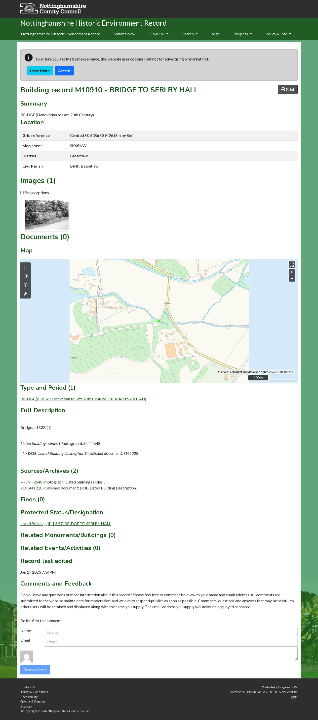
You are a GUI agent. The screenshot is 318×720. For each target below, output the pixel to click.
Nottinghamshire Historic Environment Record (60, 33)
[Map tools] (26, 293)
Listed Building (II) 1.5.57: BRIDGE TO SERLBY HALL (65, 523)
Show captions (34, 192)
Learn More (40, 70)
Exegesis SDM (288, 687)
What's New (124, 33)
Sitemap (26, 706)
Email (25, 640)
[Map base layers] (26, 276)
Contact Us (28, 687)
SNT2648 (34, 482)
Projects (243, 33)
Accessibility (29, 697)
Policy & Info (278, 33)
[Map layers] (26, 267)
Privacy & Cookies (32, 702)
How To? (158, 33)
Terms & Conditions (34, 692)
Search (190, 33)
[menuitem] (124, 34)
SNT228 (35, 487)
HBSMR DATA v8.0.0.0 (262, 692)
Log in (294, 697)
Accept (64, 70)
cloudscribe (289, 692)
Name (25, 630)
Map (215, 33)
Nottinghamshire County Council (67, 711)
